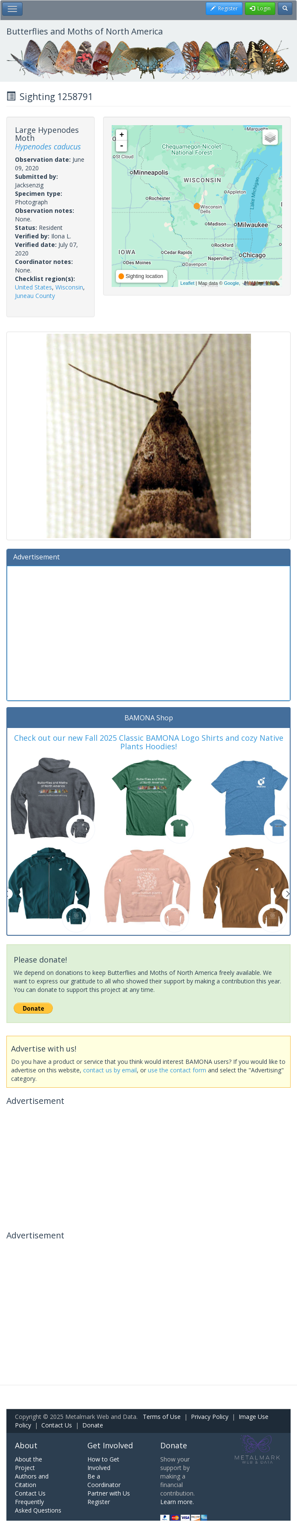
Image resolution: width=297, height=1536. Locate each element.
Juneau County (35, 296)
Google (231, 283)
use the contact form (177, 1070)
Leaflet (187, 283)
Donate (92, 1425)
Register (98, 1502)
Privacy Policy (209, 1417)
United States (33, 287)
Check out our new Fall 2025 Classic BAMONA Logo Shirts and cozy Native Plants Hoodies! (148, 742)
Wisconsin (69, 287)
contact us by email (110, 1070)
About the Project (28, 1463)
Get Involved (110, 1445)
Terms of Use (162, 1417)
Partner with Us (108, 1493)
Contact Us (56, 1425)
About (26, 1445)
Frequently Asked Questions (38, 1506)
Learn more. (177, 1502)
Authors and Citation (32, 1480)
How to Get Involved (103, 1463)
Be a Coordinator (104, 1480)
